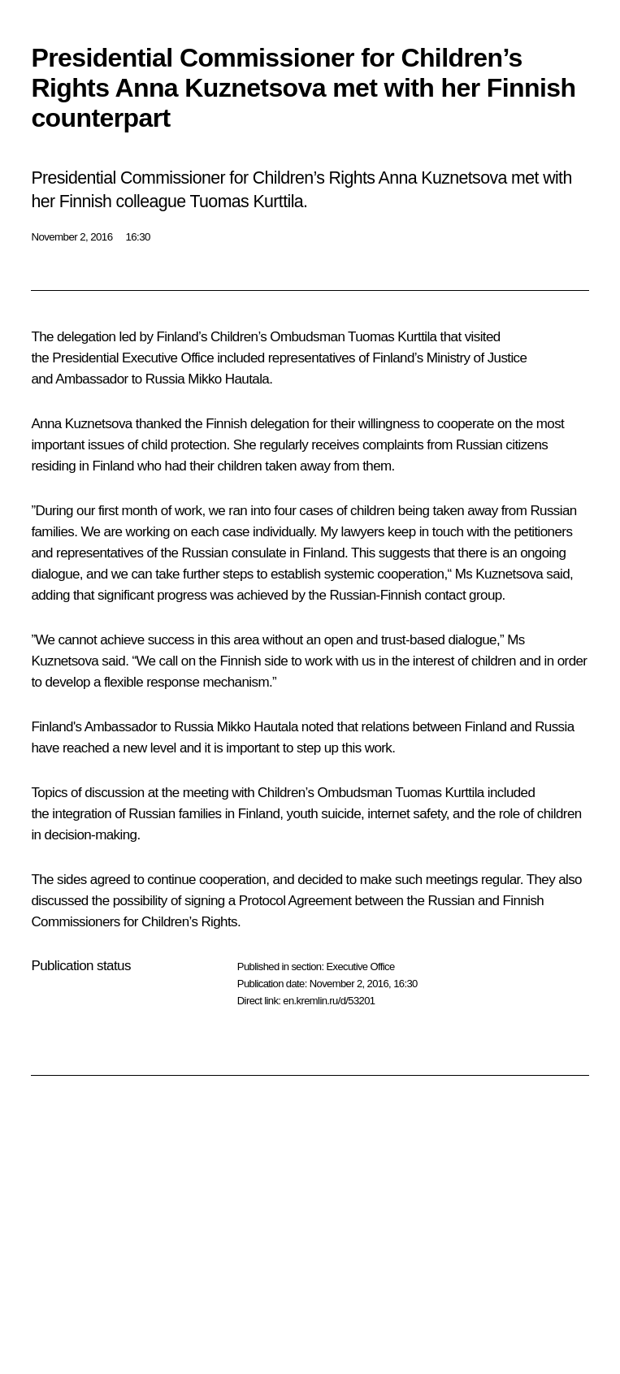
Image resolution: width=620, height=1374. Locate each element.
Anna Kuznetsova (81, 423)
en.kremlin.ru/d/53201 (329, 1001)
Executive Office (360, 966)
